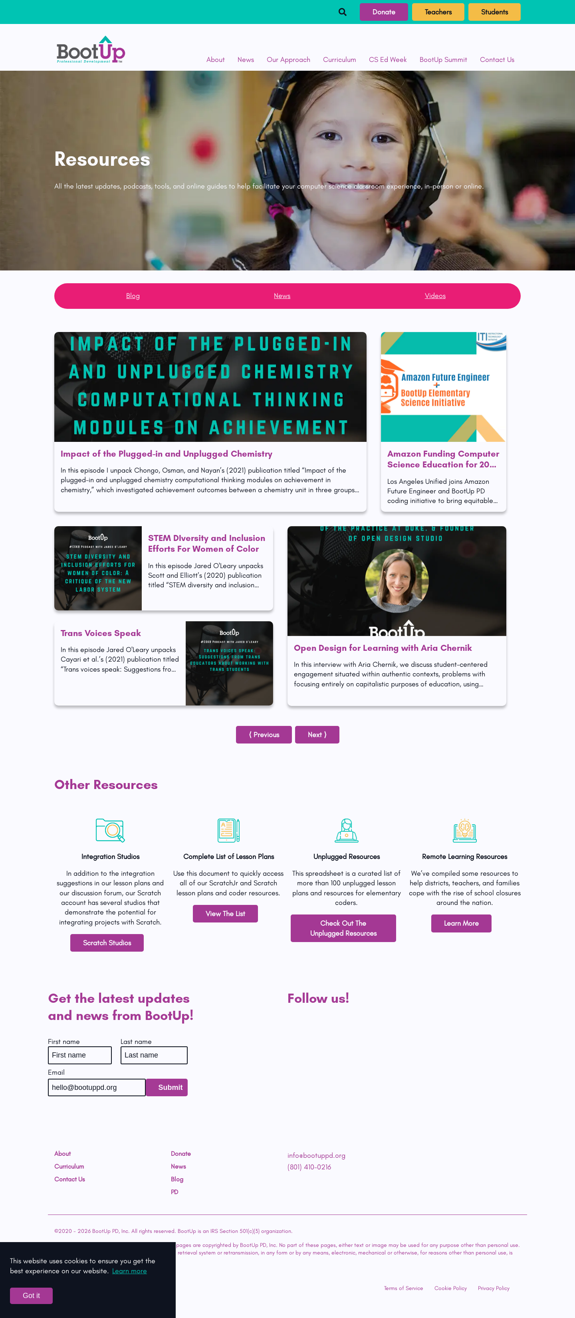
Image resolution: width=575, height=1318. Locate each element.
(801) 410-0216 (309, 1167)
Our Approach (288, 59)
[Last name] (154, 1055)
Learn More (461, 923)
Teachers (438, 12)
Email (56, 1072)
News (246, 59)
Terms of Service (403, 1288)
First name (64, 1041)
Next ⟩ (317, 734)
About (215, 59)
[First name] (80, 1055)
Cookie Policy (450, 1288)
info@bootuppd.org (316, 1155)
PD (174, 1192)
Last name (136, 1041)
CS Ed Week (388, 59)
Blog (133, 295)
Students (494, 12)
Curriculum (339, 59)
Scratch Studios (107, 942)
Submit (171, 1087)
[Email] (97, 1087)
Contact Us (497, 59)
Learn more (129, 1270)
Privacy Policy (494, 1288)
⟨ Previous (264, 734)
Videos (435, 295)
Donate (384, 12)
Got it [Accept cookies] (31, 1296)
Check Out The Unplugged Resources (343, 928)
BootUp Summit (443, 59)
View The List (225, 913)
